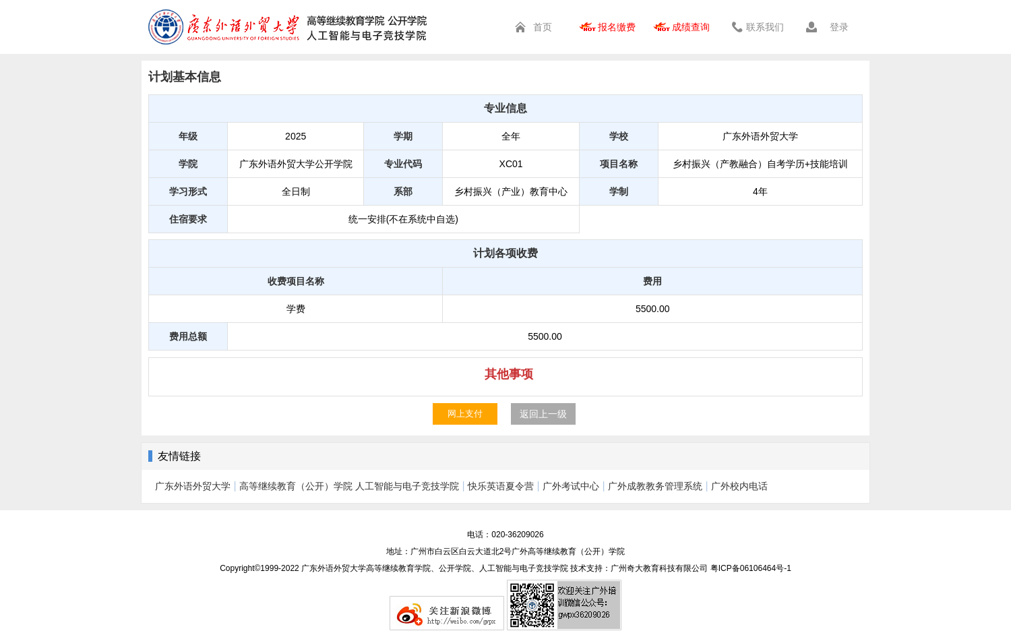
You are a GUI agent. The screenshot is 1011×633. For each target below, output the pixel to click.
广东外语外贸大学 (193, 486)
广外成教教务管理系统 (655, 486)
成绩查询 (691, 27)
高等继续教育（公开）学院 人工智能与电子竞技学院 (349, 486)
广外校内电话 (739, 486)
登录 (839, 27)
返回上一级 (543, 414)
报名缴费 (617, 27)
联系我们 (765, 27)
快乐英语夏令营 (501, 486)
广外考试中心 (571, 486)
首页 (542, 27)
